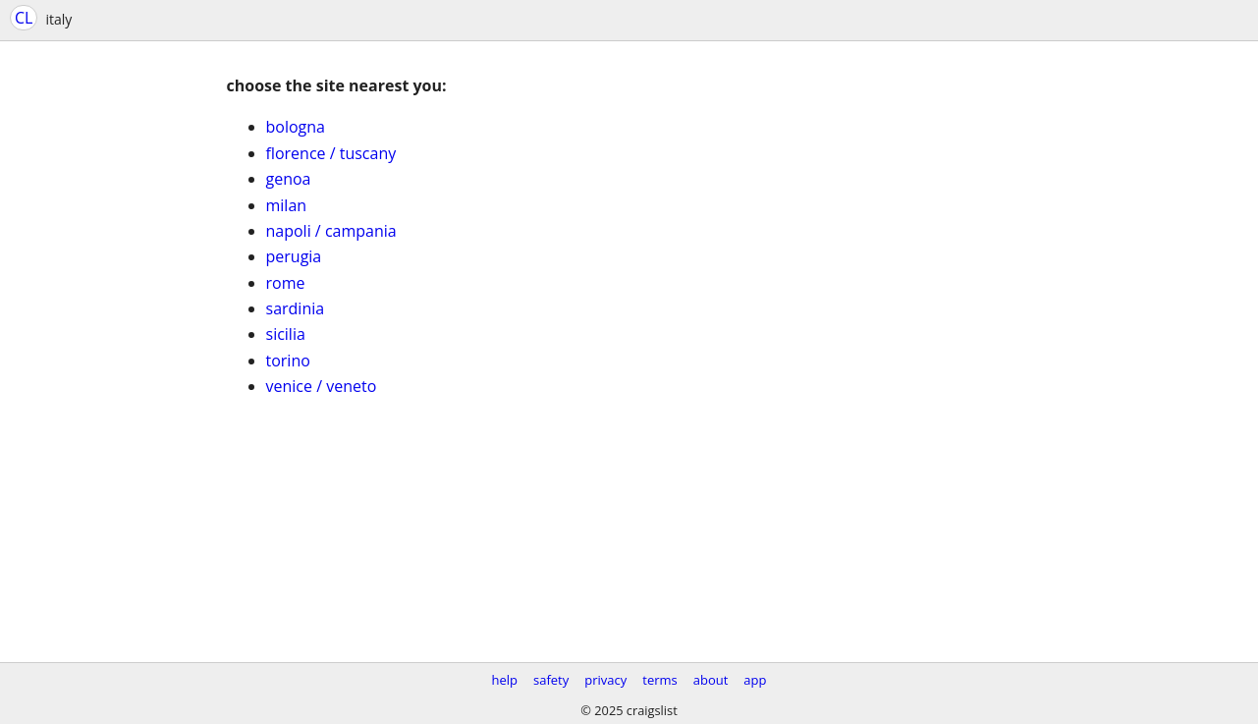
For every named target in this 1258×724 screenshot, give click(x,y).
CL (23, 17)
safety (551, 680)
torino (288, 360)
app (754, 680)
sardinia (295, 308)
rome (285, 283)
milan (286, 205)
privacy (605, 680)
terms (659, 680)
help (504, 680)
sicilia (285, 334)
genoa (288, 179)
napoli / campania (331, 231)
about (711, 680)
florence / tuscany (331, 153)
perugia (294, 256)
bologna (295, 127)
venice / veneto (321, 386)
